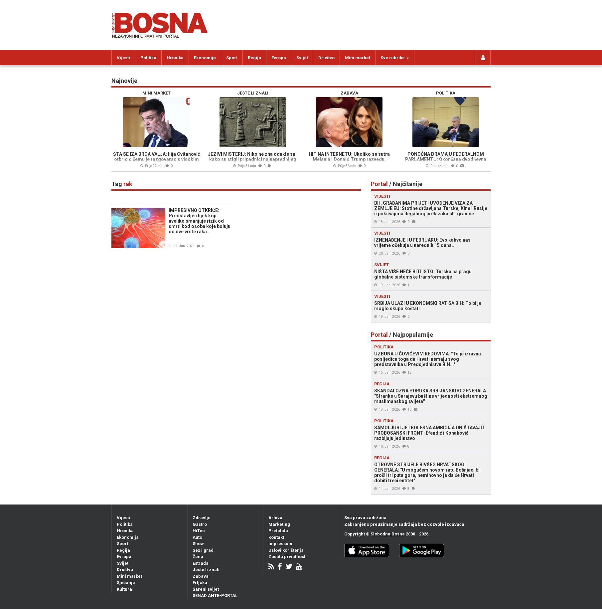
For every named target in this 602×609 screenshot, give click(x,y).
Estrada (201, 563)
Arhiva (275, 517)
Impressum (280, 543)
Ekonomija (205, 57)
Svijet (302, 57)
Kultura (124, 589)
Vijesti (123, 57)
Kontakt (276, 537)
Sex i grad (203, 550)
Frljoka (200, 582)
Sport (231, 57)
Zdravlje (202, 517)
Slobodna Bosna (388, 533)
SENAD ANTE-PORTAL (215, 595)
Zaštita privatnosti (287, 556)
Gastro (200, 524)
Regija (254, 57)
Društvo (326, 57)
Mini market (357, 57)
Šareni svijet (206, 589)
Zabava (201, 576)
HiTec (199, 530)
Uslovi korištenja (286, 550)
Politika (148, 57)
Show (198, 543)
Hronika (175, 57)
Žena (198, 556)
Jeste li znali (206, 569)
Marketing (279, 524)
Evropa (278, 57)
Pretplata (278, 530)
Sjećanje (126, 582)
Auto (197, 537)
